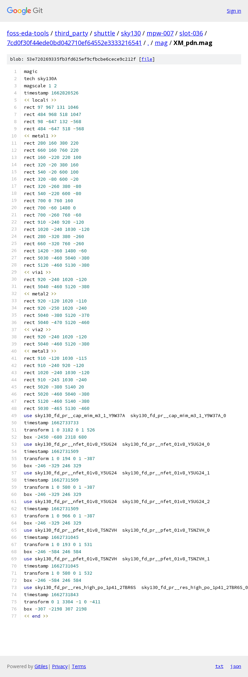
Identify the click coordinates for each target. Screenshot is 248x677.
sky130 (131, 33)
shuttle (104, 33)
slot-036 (191, 33)
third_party (71, 33)
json (235, 666)
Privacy (60, 666)
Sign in (234, 11)
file (146, 59)
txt (219, 666)
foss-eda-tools (28, 33)
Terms (79, 666)
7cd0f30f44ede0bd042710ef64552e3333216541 (74, 43)
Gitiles (41, 666)
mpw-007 (160, 33)
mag (161, 43)
